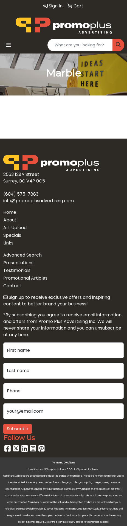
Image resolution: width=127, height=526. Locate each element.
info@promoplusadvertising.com (38, 201)
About (9, 220)
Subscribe (17, 429)
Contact (12, 286)
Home (9, 212)
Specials (12, 235)
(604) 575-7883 (20, 194)
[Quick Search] (80, 45)
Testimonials (16, 270)
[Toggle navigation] (8, 45)
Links (8, 243)
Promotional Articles (25, 278)
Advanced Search (22, 255)
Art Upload (15, 227)
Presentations (18, 263)
